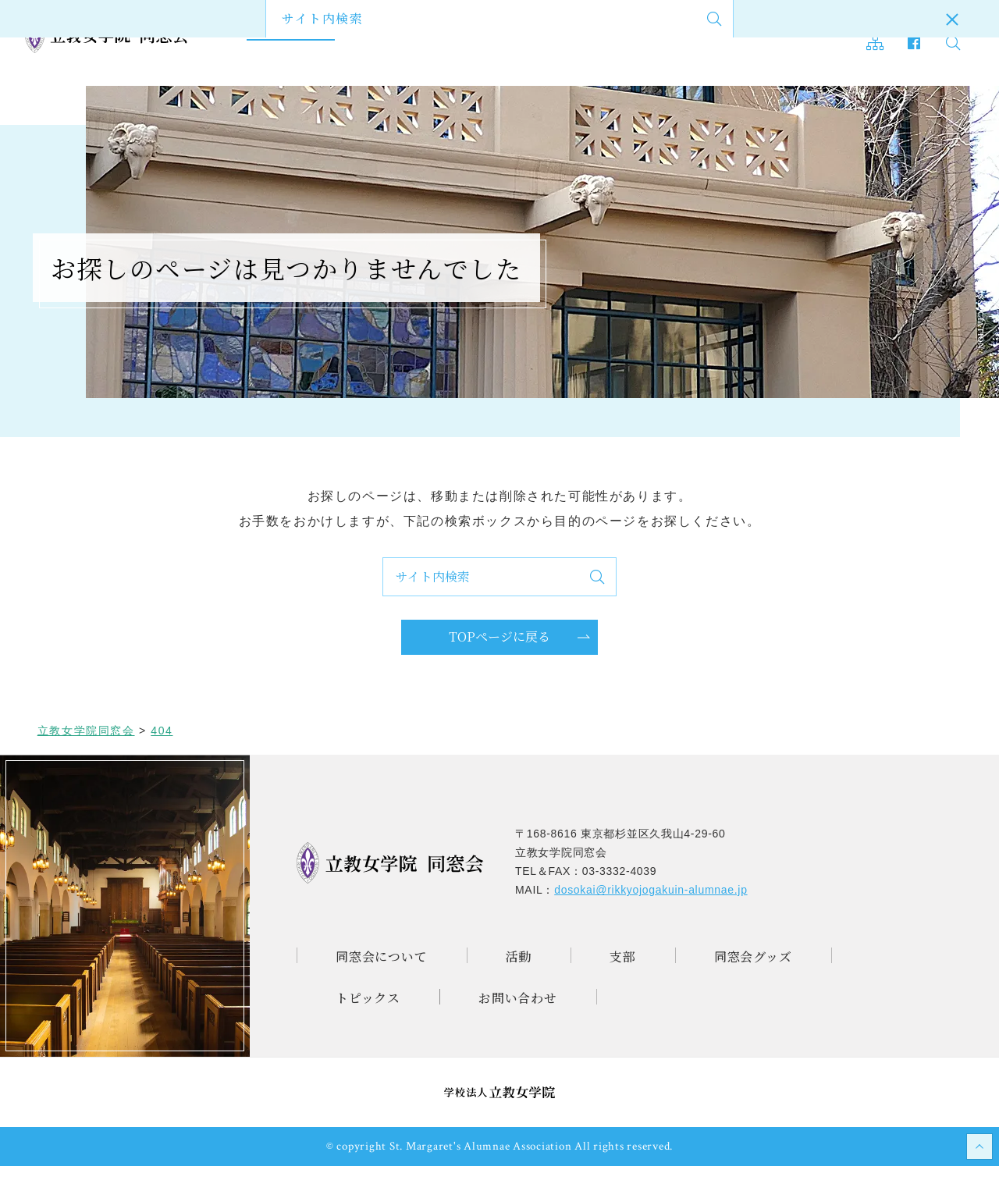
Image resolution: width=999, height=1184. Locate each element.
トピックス (601, 43)
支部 (427, 43)
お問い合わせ (698, 43)
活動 (377, 43)
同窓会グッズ (505, 43)
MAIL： (631, 907)
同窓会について (293, 43)
